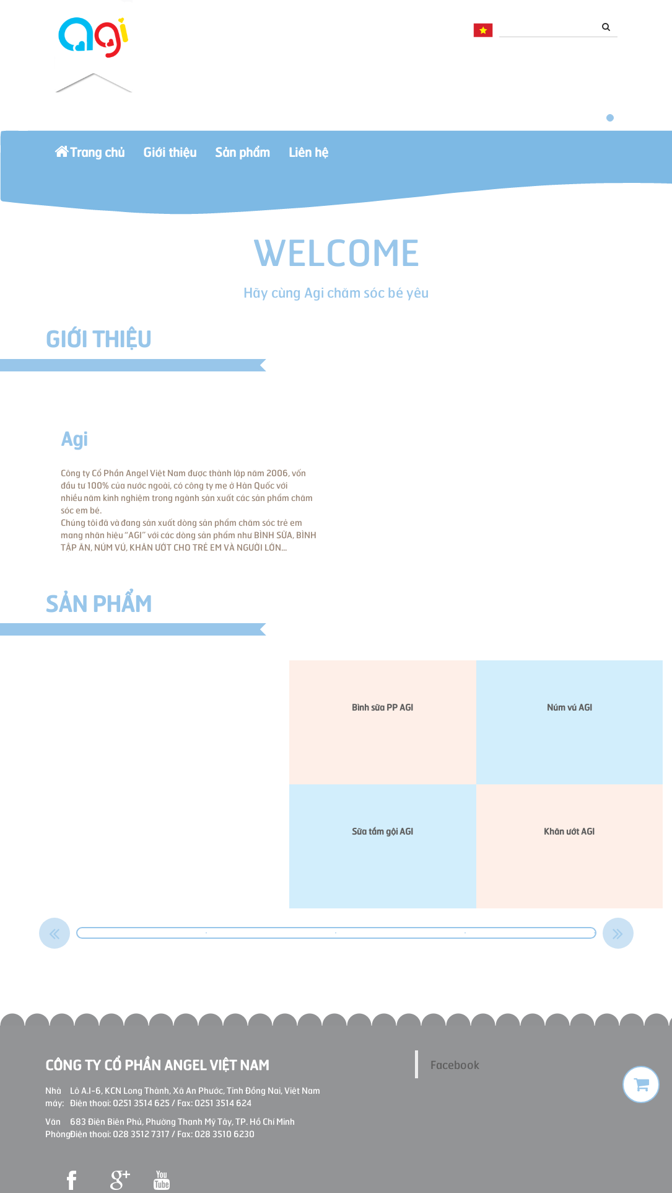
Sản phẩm (242, 157)
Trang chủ (89, 157)
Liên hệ (308, 157)
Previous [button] (54, 933)
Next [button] (618, 933)
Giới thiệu (169, 157)
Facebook (454, 1064)
